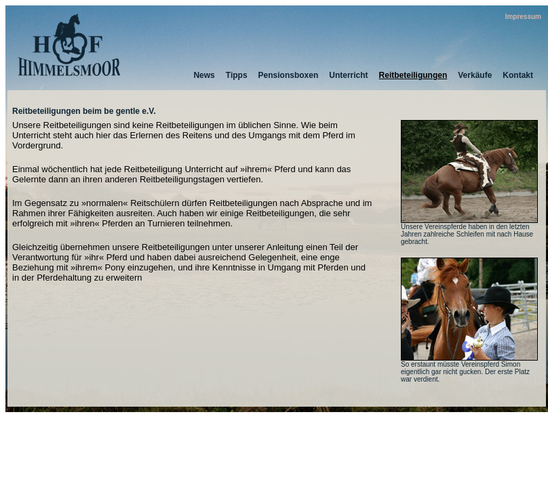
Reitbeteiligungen (413, 75)
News (203, 75)
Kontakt (518, 75)
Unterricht (348, 75)
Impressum (523, 16)
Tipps (237, 75)
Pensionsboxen (288, 75)
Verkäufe (475, 75)
